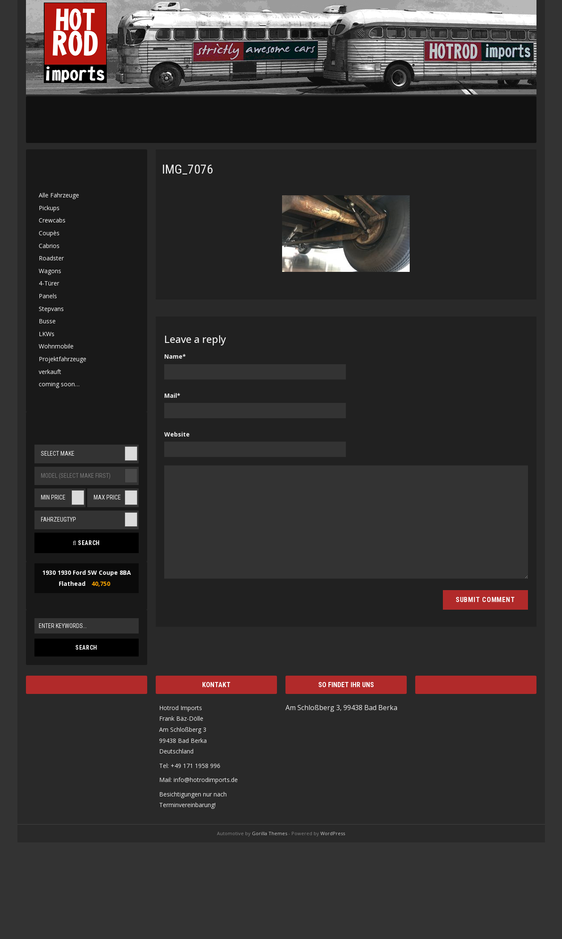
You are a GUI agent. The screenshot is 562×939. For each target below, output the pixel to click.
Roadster (51, 258)
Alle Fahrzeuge (59, 195)
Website (177, 434)
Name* (175, 356)
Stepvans (51, 309)
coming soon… (59, 384)
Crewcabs (52, 220)
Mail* (172, 395)
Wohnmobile (56, 346)
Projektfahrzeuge (62, 359)
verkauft (50, 372)
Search (86, 542)
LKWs (46, 334)
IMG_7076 (187, 169)
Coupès (49, 233)
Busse (47, 321)
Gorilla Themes (269, 833)
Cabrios (49, 246)
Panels (48, 296)
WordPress (332, 833)
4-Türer (49, 283)
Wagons (50, 271)
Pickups (49, 208)
